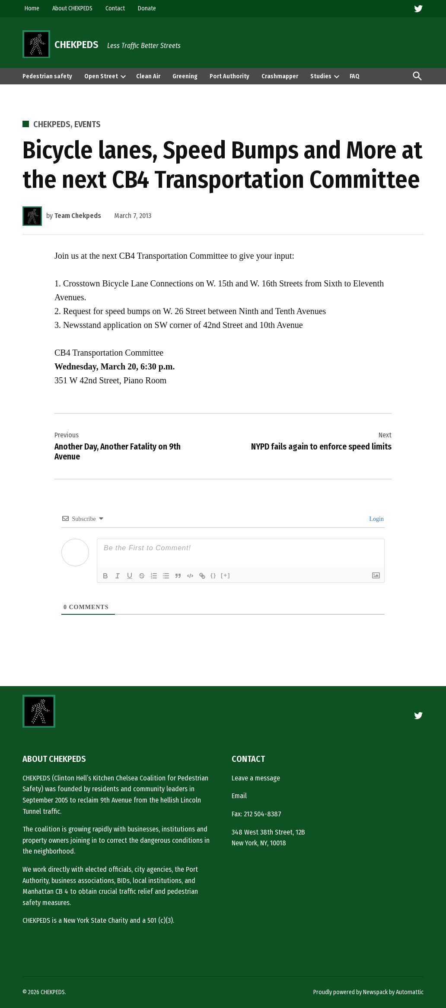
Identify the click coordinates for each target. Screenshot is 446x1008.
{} (213, 575)
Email (239, 796)
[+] (225, 575)
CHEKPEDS (76, 45)
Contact (115, 8)
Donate (147, 8)
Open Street (101, 76)
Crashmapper (279, 76)
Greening (185, 76)
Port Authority (229, 76)
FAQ (355, 76)
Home (32, 8)
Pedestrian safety (47, 76)
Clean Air (148, 76)
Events (87, 124)
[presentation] (123, 76)
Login (376, 519)
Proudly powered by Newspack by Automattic (368, 992)
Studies (320, 76)
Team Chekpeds (77, 216)
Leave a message (256, 778)
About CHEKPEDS (72, 8)
